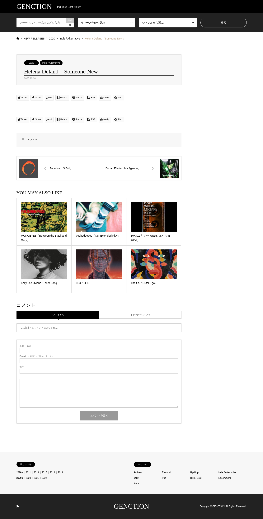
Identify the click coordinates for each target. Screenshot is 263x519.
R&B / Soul (196, 478)
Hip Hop (194, 472)
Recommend (225, 478)
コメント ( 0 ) (57, 314)
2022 (44, 478)
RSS (17, 506)
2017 (44, 472)
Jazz (136, 478)
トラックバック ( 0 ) (140, 314)
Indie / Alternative (51, 63)
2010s (19, 472)
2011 (28, 472)
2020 (31, 63)
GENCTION (131, 506)
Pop (164, 478)
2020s (19, 478)
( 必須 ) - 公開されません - (36, 356)
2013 (36, 472)
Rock (136, 483)
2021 (36, 478)
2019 (60, 472)
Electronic (167, 472)
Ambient (138, 472)
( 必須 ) (26, 346)
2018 (52, 472)
